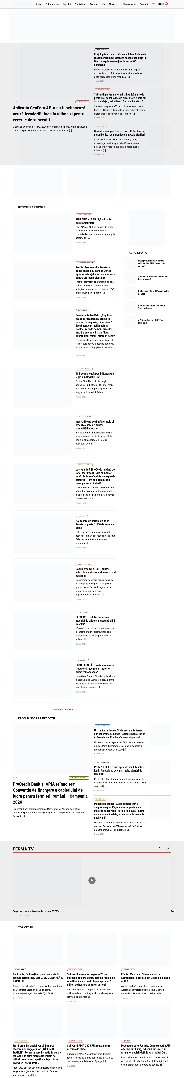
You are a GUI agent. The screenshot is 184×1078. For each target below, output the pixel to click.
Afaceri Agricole (102, 656)
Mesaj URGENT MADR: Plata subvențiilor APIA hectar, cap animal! (152, 267)
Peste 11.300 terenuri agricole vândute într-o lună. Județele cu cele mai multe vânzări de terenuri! (120, 664)
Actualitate (83, 109)
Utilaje (38, 4)
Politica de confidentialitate (132, 1069)
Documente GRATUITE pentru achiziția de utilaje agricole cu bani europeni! (80, 496)
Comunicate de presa (63, 374)
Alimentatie (59, 565)
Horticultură (60, 527)
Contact (144, 4)
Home (85, 1069)
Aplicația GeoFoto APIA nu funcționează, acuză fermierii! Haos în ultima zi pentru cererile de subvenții (51, 121)
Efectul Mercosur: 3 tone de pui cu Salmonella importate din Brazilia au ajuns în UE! (145, 872)
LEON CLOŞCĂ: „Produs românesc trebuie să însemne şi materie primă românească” (83, 571)
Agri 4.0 (67, 4)
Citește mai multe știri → (64, 603)
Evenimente (59, 293)
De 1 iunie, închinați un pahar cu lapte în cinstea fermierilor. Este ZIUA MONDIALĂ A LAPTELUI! (38, 872)
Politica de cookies (111, 1069)
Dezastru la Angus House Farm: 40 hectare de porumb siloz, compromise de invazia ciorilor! (120, 136)
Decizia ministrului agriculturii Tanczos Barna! (153, 312)
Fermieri (94, 4)
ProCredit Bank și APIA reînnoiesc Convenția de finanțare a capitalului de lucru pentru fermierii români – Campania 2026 (48, 694)
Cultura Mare (52, 4)
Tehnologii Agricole (62, 252)
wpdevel (29, 1072)
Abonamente (129, 4)
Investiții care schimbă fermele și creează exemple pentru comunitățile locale (81, 380)
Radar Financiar (110, 4)
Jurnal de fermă (61, 412)
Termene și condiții (154, 1069)
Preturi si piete (102, 50)
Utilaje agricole (61, 337)
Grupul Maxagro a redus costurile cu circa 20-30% (36, 805)
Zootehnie (80, 4)
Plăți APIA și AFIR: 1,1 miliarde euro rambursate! (80, 222)
